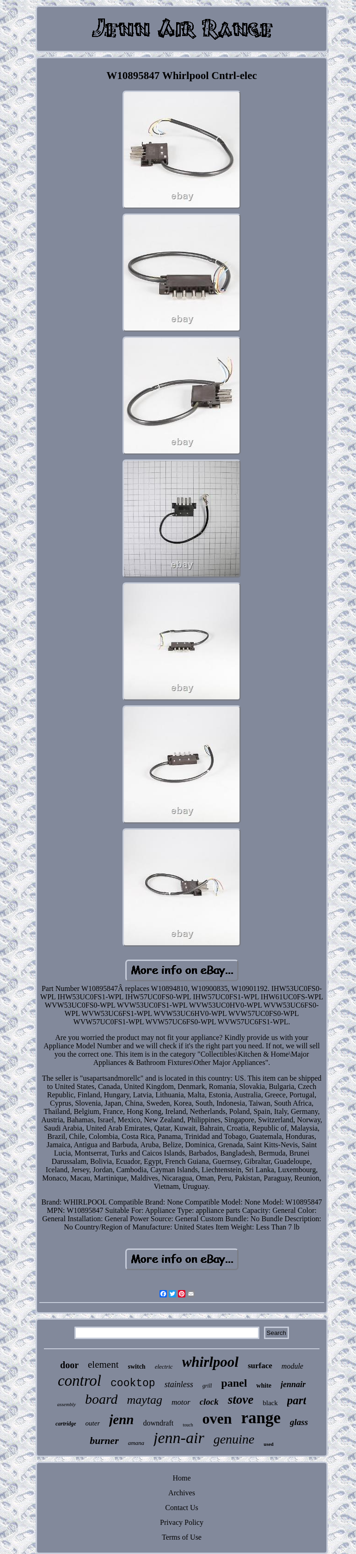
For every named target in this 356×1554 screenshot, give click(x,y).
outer (93, 1423)
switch (137, 1366)
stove (240, 1400)
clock (209, 1402)
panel (234, 1383)
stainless (179, 1384)
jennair (293, 1384)
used (268, 1444)
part (297, 1400)
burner (104, 1440)
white (263, 1385)
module (292, 1366)
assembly (66, 1404)
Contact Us (181, 1507)
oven (217, 1418)
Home (181, 1478)
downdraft (158, 1423)
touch (188, 1424)
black (270, 1403)
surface (260, 1365)
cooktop (132, 1383)
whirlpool (210, 1362)
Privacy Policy (181, 1522)
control (79, 1380)
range (261, 1418)
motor (181, 1402)
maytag (144, 1400)
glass (299, 1422)
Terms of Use (182, 1537)
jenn (121, 1419)
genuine (234, 1439)
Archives (181, 1493)
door (69, 1365)
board (101, 1399)
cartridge (65, 1423)
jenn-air (178, 1437)
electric (164, 1366)
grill (207, 1386)
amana (136, 1442)
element (103, 1364)
